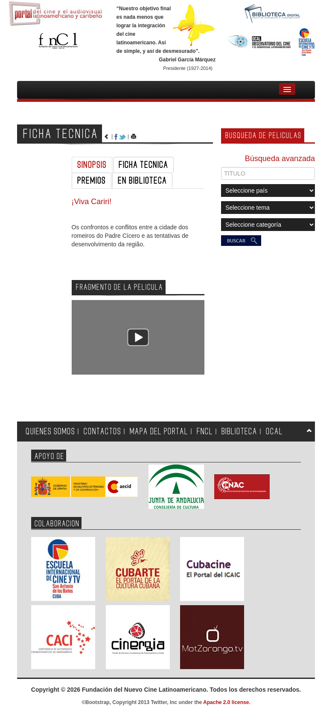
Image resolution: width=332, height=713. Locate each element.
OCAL (274, 431)
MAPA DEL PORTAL (159, 431)
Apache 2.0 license (226, 702)
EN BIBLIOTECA (142, 180)
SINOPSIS (92, 165)
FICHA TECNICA (143, 165)
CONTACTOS (102, 431)
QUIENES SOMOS (50, 431)
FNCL (205, 431)
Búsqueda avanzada (280, 158)
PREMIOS (91, 180)
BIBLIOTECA (239, 431)
